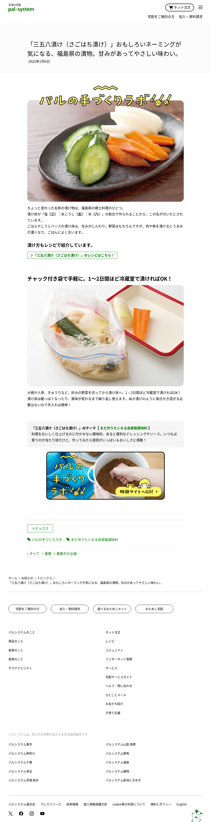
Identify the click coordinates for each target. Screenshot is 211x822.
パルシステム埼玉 (20, 771)
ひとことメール (116, 695)
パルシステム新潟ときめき (123, 780)
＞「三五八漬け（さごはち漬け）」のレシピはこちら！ (72, 255)
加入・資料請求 (191, 16)
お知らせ (27, 578)
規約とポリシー (161, 804)
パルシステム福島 (117, 762)
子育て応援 (113, 712)
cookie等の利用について (128, 804)
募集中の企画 (65, 553)
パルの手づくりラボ (47, 539)
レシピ (110, 641)
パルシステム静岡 (117, 771)
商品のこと (15, 641)
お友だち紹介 (114, 703)
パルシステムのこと (21, 632)
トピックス (40, 528)
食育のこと (15, 650)
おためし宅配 (154, 608)
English (182, 804)
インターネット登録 (119, 659)
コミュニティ (114, 650)
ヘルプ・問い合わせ (119, 685)
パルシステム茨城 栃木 (23, 780)
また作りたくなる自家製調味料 (123, 428)
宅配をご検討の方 (161, 16)
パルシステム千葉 (20, 762)
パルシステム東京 (20, 744)
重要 (46, 553)
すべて (33, 553)
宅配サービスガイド (119, 677)
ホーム (12, 578)
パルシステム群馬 (117, 753)
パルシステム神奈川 (21, 753)
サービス (111, 668)
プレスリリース (50, 804)
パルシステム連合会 (21, 804)
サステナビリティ (20, 668)
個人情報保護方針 (95, 804)
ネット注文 (180, 7)
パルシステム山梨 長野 (121, 744)
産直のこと (15, 659)
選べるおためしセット (112, 608)
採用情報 (72, 804)
